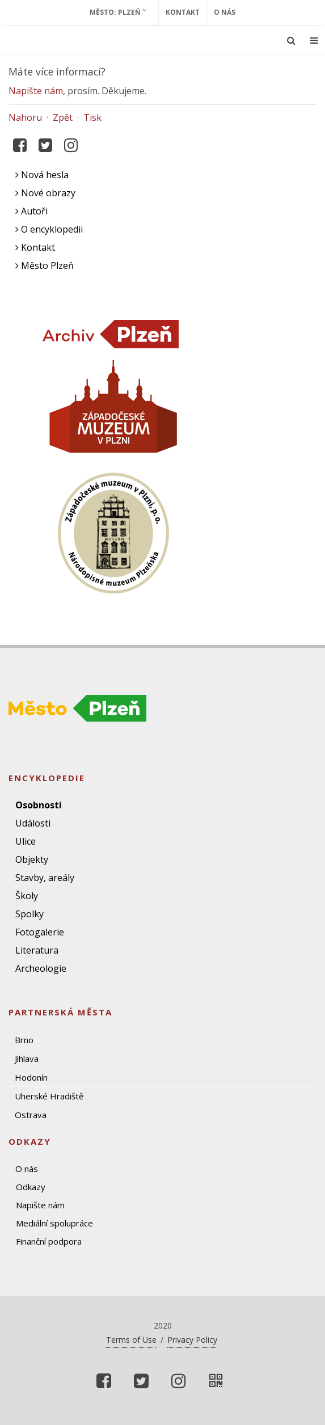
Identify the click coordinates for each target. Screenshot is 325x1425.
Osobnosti (38, 805)
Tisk (92, 117)
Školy (26, 895)
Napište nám (36, 91)
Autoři (31, 211)
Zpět (63, 117)
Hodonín (31, 1077)
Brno (24, 1039)
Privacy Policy (192, 1339)
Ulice (25, 841)
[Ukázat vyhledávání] (291, 40)
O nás (224, 12)
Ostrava (31, 1114)
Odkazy (30, 1186)
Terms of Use (131, 1339)
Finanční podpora (49, 1241)
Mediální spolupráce (54, 1223)
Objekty (31, 859)
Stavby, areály (44, 877)
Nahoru (25, 117)
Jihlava (27, 1058)
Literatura (36, 950)
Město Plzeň (44, 265)
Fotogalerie (39, 932)
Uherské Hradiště (49, 1096)
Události (32, 823)
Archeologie (40, 968)
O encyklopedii (49, 229)
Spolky (29, 914)
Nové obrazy (45, 193)
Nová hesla (42, 174)
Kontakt (183, 12)
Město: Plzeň (118, 12)
